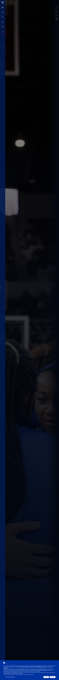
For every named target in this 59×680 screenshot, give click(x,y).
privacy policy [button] (38, 665)
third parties (22, 669)
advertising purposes (43, 670)
